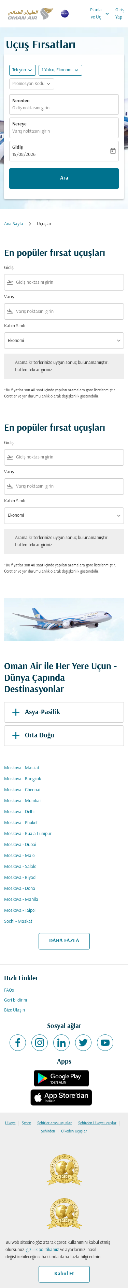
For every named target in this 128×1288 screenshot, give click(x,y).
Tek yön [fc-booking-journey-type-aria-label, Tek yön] (19, 70)
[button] (60, 70)
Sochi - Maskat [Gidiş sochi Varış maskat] (18, 921)
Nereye (19, 124)
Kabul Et (64, 1274)
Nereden (21, 100)
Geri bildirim (15, 1000)
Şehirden (48, 1131)
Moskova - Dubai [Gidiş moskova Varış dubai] (20, 844)
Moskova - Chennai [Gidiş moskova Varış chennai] (22, 790)
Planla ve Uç (101, 13)
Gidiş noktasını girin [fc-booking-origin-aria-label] (30, 108)
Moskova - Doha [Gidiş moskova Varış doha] (19, 888)
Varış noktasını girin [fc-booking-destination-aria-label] (31, 131)
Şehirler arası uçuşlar (54, 1123)
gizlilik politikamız (42, 1249)
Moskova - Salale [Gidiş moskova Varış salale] (20, 866)
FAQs (9, 990)
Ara (64, 178)
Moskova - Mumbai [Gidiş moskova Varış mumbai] (22, 801)
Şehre (26, 1123)
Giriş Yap (119, 14)
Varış (9, 296)
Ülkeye (10, 1123)
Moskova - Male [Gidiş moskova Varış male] (19, 855)
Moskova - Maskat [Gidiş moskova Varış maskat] (22, 768)
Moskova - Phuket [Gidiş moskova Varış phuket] (21, 822)
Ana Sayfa (13, 223)
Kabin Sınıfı (14, 326)
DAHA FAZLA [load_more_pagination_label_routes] (64, 941)
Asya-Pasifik (35, 712)
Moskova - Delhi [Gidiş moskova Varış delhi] (19, 811)
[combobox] (68, 282)
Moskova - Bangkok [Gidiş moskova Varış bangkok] (22, 779)
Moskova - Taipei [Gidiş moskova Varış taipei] (19, 910)
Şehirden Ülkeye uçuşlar (97, 1123)
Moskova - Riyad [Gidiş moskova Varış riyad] (19, 877)
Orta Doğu (32, 736)
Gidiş (17, 147)
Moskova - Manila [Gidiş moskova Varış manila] (21, 899)
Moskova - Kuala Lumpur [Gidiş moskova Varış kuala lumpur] (28, 833)
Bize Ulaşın (14, 1010)
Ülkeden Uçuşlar (74, 1131)
